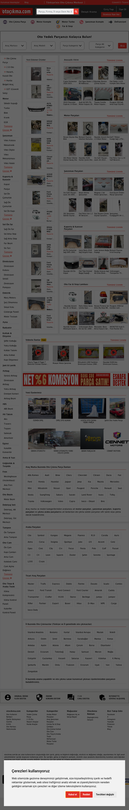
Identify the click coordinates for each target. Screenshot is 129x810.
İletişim (90, 720)
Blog (109, 729)
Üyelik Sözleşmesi (13, 719)
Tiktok (109, 727)
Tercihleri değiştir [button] (105, 794)
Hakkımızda (11, 729)
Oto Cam (50, 732)
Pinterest (110, 724)
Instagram (111, 719)
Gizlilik (9, 722)
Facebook (111, 714)
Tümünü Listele (115, 285)
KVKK (8, 724)
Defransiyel (51, 739)
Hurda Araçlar (32, 724)
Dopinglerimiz (92, 717)
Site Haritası (11, 727)
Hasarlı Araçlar (32, 722)
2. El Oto (30, 719)
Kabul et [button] (72, 794)
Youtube (110, 722)
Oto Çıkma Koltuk (54, 729)
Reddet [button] (86, 794)
